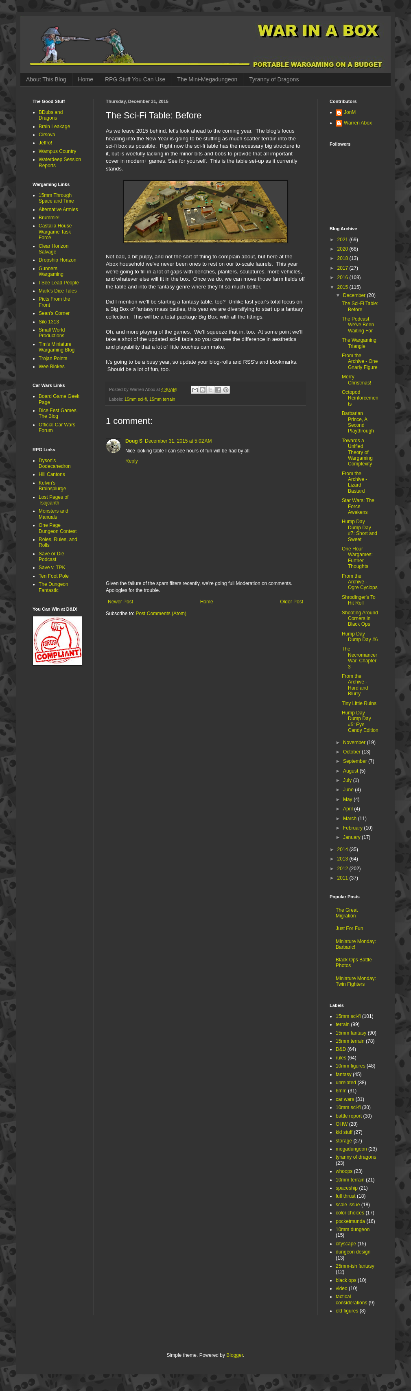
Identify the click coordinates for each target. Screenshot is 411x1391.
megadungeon (351, 1149)
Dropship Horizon (58, 260)
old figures (347, 1311)
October (352, 752)
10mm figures (350, 1066)
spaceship (347, 1188)
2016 (343, 277)
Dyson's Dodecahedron (55, 463)
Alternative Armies (58, 209)
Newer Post (120, 602)
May (348, 799)
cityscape (346, 1244)
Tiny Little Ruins (359, 703)
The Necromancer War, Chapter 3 (359, 657)
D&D (341, 1049)
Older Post (291, 602)
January (352, 837)
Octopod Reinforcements (360, 398)
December (355, 295)
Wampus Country (57, 151)
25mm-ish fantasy (355, 1266)
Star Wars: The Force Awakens (358, 506)
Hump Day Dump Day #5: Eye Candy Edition (360, 721)
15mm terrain (162, 399)
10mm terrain (350, 1180)
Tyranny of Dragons (274, 79)
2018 (343, 258)
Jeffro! (45, 143)
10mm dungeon (352, 1229)
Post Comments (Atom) (161, 613)
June (349, 790)
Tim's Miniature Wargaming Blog (56, 347)
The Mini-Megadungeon (207, 79)
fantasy (344, 1074)
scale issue (348, 1205)
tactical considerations (351, 1299)
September (355, 761)
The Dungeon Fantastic (53, 587)
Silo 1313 (49, 322)
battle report (349, 1116)
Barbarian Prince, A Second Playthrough (358, 422)
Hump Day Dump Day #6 (360, 636)
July (348, 780)
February (353, 828)
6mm (341, 1091)
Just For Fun (349, 928)
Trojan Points (53, 358)
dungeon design (353, 1252)
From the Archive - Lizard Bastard (354, 482)
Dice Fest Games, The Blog (58, 413)
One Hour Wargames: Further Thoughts (357, 557)
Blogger (234, 1355)
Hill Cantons (52, 474)
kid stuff (344, 1132)
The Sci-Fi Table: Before (360, 306)
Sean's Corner (54, 313)
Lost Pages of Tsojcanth (53, 500)
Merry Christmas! (356, 379)
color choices (350, 1213)
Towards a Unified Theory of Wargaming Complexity (357, 452)
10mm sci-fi (348, 1107)
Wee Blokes (52, 366)
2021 (343, 239)
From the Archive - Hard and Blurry (355, 685)
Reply (131, 461)
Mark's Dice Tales (58, 291)
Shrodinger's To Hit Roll (359, 600)
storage (344, 1141)
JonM (350, 112)
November (355, 742)
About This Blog (46, 79)
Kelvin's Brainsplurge (52, 485)
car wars (345, 1099)
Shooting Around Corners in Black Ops (360, 618)
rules (341, 1058)
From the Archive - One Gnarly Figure (360, 361)
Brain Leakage (54, 126)
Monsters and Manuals (53, 514)
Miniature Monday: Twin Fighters (356, 981)
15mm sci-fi (136, 399)
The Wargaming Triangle (359, 343)
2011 (343, 878)
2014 (343, 849)
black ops (346, 1280)
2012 (343, 868)
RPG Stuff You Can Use (135, 79)
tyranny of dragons (356, 1157)
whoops (344, 1171)
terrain (343, 1024)
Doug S (133, 441)
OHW (342, 1124)
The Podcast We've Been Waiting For (358, 325)
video (342, 1288)
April (348, 809)
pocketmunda (350, 1221)
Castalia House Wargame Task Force (55, 231)
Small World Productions (52, 332)
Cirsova (47, 135)
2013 (343, 859)
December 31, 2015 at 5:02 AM (178, 441)
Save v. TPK (52, 567)
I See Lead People (59, 283)
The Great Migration (347, 913)
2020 (343, 249)
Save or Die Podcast (51, 556)
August (351, 771)
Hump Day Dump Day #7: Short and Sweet (359, 530)
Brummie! (49, 218)
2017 (343, 268)
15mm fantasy (351, 1033)
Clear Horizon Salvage (53, 249)
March (350, 818)
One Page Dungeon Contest (58, 528)
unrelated (346, 1082)
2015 (343, 287)
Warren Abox (358, 123)
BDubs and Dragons (51, 115)
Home (85, 79)
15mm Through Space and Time (56, 198)
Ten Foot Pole (54, 576)
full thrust (346, 1196)
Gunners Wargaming (51, 271)
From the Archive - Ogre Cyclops (360, 582)
